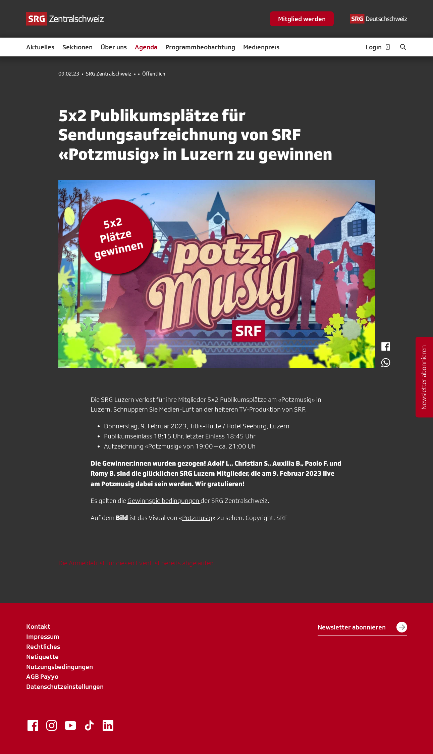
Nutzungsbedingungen (59, 666)
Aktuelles (40, 47)
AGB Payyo (42, 676)
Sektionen (77, 47)
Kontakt (38, 626)
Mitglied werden (302, 18)
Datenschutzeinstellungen (65, 686)
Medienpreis (261, 47)
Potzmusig (197, 517)
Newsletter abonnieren (362, 627)
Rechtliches (43, 646)
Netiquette (42, 656)
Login (378, 47)
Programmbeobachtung (200, 47)
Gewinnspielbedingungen (164, 500)
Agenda (146, 47)
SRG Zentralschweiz (108, 74)
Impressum (42, 636)
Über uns (114, 47)
